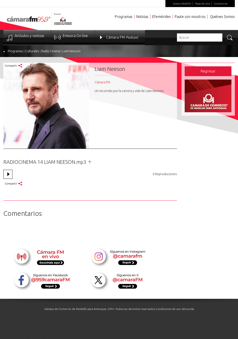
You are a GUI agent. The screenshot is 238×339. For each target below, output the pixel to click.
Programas (123, 17)
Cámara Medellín (182, 3)
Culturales (32, 51)
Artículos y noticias (29, 36)
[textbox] (199, 37)
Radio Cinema (50, 51)
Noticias (142, 17)
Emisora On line (75, 36)
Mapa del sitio (202, 3)
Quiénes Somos (222, 17)
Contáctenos (221, 3)
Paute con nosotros (190, 17)
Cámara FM (122, 37)
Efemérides (161, 17)
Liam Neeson (71, 51)
